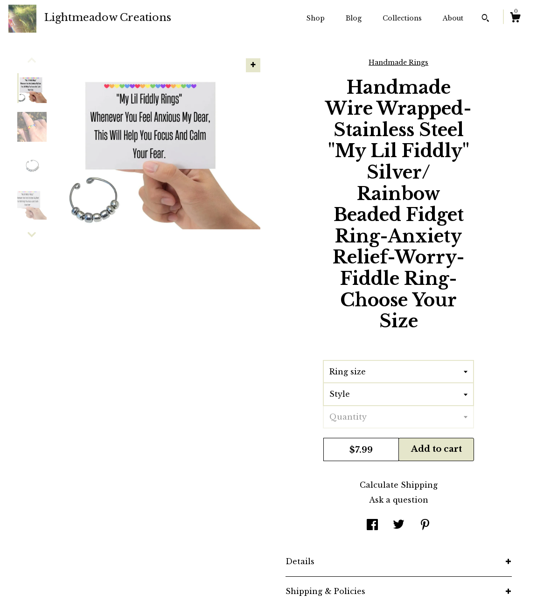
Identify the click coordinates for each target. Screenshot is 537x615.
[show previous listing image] (32, 60)
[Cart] (515, 19)
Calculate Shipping (399, 485)
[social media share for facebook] (372, 525)
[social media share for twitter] (398, 525)
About (453, 18)
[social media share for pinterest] (425, 525)
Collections (402, 18)
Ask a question (398, 499)
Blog (354, 18)
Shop (316, 18)
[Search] (485, 19)
